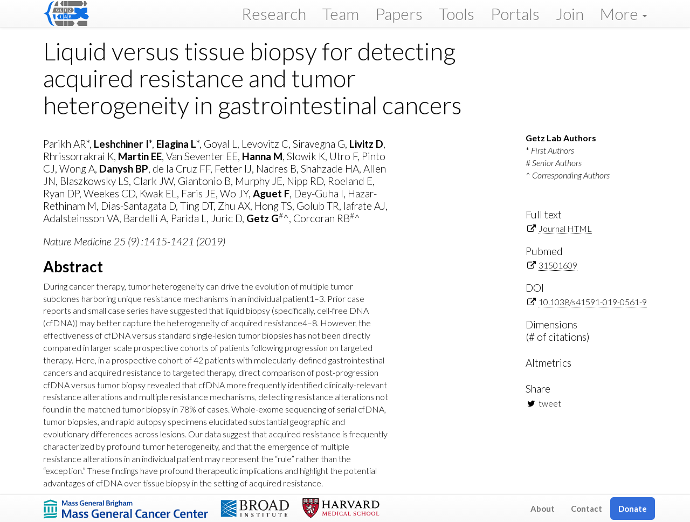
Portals (515, 13)
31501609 (558, 265)
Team (340, 13)
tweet (550, 403)
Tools (456, 13)
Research (274, 13)
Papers (399, 13)
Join (570, 13)
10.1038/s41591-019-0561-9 (593, 302)
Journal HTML (565, 228)
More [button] (623, 13)
